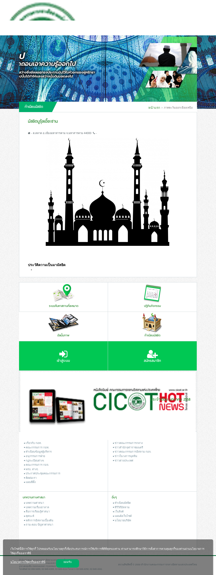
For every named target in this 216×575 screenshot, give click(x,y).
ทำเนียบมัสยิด (122, 502)
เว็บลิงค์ (118, 511)
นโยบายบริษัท (122, 520)
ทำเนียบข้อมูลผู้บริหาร (38, 451)
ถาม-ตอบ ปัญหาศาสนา (38, 524)
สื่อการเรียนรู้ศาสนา (37, 511)
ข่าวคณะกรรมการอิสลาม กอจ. (132, 451)
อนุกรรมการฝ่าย (34, 456)
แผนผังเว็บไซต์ (122, 515)
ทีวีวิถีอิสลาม (121, 507)
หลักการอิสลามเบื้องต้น (38, 520)
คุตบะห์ (29, 515)
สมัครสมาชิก (152, 356)
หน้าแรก (154, 108)
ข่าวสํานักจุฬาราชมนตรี (128, 447)
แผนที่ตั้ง (30, 482)
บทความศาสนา (34, 502)
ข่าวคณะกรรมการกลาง (128, 442)
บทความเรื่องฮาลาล (36, 507)
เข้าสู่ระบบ (63, 356)
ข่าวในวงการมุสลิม (125, 456)
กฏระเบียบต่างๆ (34, 460)
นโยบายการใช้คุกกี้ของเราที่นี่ (27, 561)
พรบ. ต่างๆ (31, 469)
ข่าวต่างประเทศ (123, 460)
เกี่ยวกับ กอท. (33, 442)
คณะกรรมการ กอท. (36, 447)
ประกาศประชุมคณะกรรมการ (42, 473)
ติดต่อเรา (30, 477)
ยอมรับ (68, 561)
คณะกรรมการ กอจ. (36, 464)
